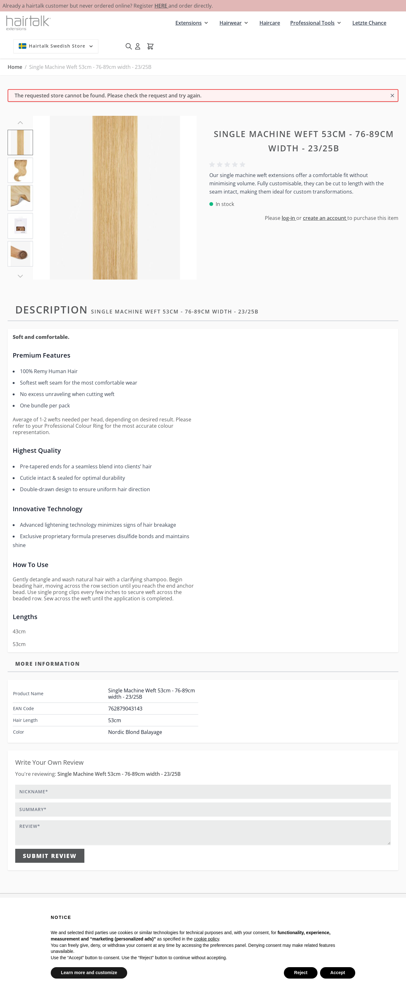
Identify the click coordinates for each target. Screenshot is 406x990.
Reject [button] (300, 972)
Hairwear (230, 22)
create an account (325, 217)
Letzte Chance (369, 22)
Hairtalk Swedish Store (56, 46)
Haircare (269, 22)
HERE (161, 5)
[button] (228, 164)
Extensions (188, 22)
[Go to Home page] (28, 22)
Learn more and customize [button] (89, 972)
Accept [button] (337, 972)
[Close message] (392, 95)
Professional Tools (312, 22)
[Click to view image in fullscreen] (115, 198)
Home (15, 67)
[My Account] (138, 46)
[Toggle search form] (129, 46)
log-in (289, 217)
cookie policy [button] (206, 938)
